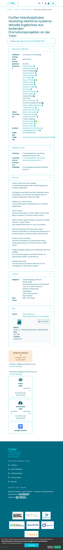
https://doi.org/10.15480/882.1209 (32, 41)
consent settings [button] (15, 366)
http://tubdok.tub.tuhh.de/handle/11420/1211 (39, 137)
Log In (45, 3)
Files (13, 308)
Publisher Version (18, 148)
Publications (25, 10)
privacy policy (26, 543)
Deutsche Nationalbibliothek (17, 515)
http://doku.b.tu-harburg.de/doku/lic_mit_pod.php (36, 315)
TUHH (16, 10)
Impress (12, 482)
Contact (12, 465)
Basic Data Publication (20, 49)
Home (9, 10)
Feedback (31, 545)
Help (42, 3)
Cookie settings (15, 473)
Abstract (15, 177)
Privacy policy (14, 477)
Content (15, 274)
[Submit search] (39, 3)
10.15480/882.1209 (29, 133)
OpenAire (47, 525)
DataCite (46, 515)
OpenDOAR (32, 525)
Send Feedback (15, 469)
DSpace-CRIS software (23, 492)
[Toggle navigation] (53, 3)
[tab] (31, 49)
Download (43, 321)
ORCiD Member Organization (32, 515)
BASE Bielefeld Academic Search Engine (31, 534)
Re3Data (17, 525)
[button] (48, 3)
